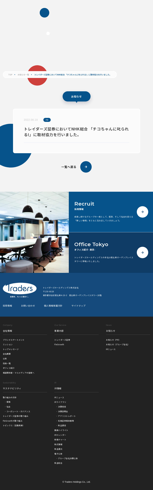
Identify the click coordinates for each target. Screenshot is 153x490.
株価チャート (60, 439)
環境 (8, 401)
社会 (8, 406)
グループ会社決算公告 (68, 458)
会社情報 (7, 330)
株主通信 (62, 425)
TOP (10, 74)
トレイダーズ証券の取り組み (15, 416)
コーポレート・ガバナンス (18, 411)
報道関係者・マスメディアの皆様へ (18, 372)
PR (47, 120)
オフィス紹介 (9, 368)
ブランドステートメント (14, 339)
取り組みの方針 (10, 397)
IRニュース (111, 349)
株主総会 (58, 463)
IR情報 (57, 388)
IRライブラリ (60, 402)
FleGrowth (59, 344)
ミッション (8, 344)
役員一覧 (7, 363)
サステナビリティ (12, 388)
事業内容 (59, 330)
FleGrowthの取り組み (13, 420)
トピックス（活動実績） (14, 425)
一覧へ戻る (76, 167)
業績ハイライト (61, 430)
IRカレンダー (60, 435)
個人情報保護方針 (53, 305)
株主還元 (58, 449)
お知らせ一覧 (23, 74)
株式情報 (58, 444)
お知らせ (110, 330)
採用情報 (7, 305)
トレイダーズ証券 (62, 339)
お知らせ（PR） (113, 339)
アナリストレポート (67, 416)
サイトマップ (78, 305)
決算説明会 (63, 411)
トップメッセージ (11, 349)
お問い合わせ (28, 305)
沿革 (5, 358)
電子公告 (58, 453)
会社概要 (7, 353)
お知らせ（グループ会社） (118, 344)
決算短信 (62, 406)
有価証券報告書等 (66, 420)
